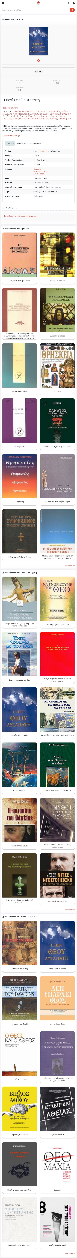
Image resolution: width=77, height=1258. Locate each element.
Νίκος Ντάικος (20, 113)
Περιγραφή (10, 143)
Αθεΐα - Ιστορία (39, 174)
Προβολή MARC (22, 143)
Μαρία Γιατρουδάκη (25, 111)
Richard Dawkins (10, 107)
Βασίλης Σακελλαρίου (60, 113)
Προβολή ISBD (36, 143)
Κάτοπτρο (43, 151)
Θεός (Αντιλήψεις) (40, 171)
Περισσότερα (70, 565)
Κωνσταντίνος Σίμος (38, 113)
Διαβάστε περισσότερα (11, 135)
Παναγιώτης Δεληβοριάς (48, 111)
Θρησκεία (37, 169)
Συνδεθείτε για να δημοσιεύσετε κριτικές (20, 216)
